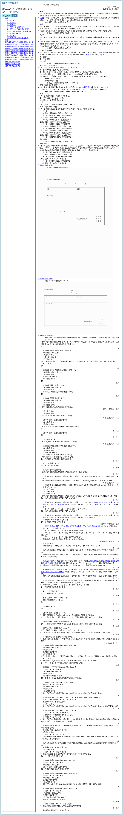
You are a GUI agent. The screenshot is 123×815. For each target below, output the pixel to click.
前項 (42, 18)
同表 (91, 89)
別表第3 (87, 87)
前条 (60, 87)
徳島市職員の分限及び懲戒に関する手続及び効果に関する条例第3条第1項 (72, 526)
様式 (92, 52)
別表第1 (100, 52)
